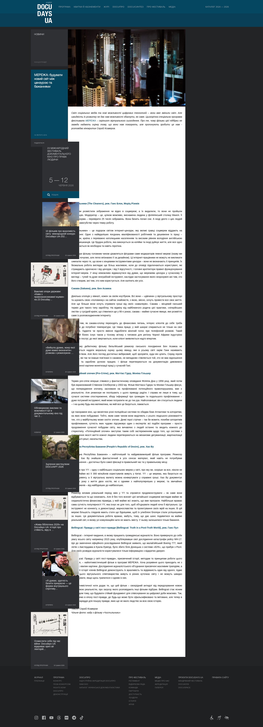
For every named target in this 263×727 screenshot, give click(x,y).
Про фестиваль (156, 7)
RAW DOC (84, 684)
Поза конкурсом (61, 684)
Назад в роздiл (40, 62)
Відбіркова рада (137, 684)
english (49, 2)
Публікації (39, 681)
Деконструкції (60, 694)
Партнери (134, 691)
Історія (132, 701)
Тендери (133, 698)
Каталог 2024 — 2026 (217, 7)
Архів (131, 704)
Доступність (135, 694)
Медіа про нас (162, 681)
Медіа (172, 7)
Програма (64, 7)
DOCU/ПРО (118, 7)
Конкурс (57, 681)
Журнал (38, 677)
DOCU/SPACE (184, 688)
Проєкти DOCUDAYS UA (190, 677)
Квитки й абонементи (87, 7)
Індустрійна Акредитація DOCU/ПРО (98, 681)
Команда (133, 688)
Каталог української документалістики (100, 688)
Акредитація (161, 684)
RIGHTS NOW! (59, 688)
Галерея (159, 688)
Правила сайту (220, 677)
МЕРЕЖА (94, 120)
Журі (106, 7)
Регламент (134, 681)
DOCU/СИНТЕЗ (135, 7)
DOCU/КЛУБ (183, 684)
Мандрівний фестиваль (190, 681)
